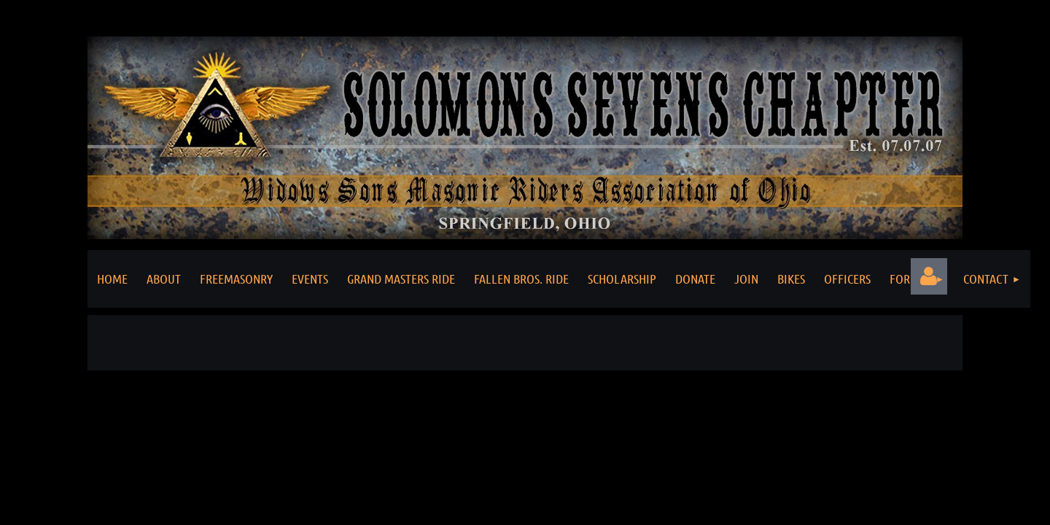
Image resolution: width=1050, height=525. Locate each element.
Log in (929, 276)
